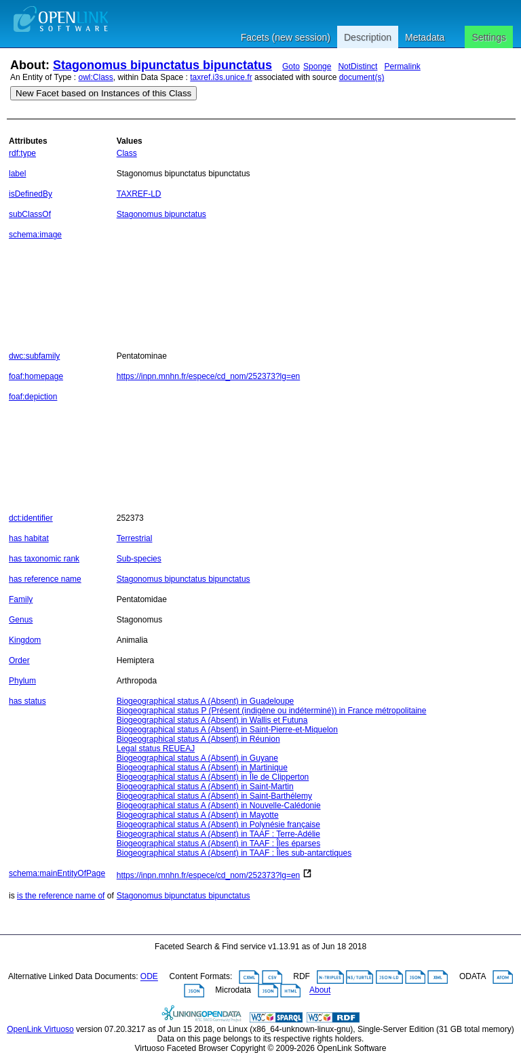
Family (21, 599)
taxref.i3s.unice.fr (221, 77)
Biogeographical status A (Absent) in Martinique (202, 767)
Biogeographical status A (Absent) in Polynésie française (218, 824)
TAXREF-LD (139, 194)
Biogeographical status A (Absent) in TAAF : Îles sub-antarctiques (234, 853)
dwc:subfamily (34, 356)
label (17, 173)
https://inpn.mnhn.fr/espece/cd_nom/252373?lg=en (209, 376)
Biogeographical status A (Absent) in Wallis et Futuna (212, 720)
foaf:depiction (33, 396)
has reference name (45, 579)
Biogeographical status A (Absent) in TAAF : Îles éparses (218, 843)
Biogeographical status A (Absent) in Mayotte (198, 815)
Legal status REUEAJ (156, 748)
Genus (21, 619)
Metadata (424, 37)
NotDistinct (357, 66)
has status (27, 701)
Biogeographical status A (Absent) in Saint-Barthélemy (214, 796)
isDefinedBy (30, 194)
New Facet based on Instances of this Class (103, 93)
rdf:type (22, 153)
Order (19, 660)
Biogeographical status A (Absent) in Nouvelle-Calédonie (219, 805)
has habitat (29, 538)
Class (127, 153)
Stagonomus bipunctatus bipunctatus (162, 65)
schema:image (35, 234)
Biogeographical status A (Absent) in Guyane (197, 758)
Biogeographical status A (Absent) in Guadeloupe (205, 701)
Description (367, 37)
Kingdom (25, 640)
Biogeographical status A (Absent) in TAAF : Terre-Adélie (218, 834)
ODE (149, 977)
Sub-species (139, 558)
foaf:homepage (36, 376)
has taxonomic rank (44, 558)
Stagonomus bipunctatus (161, 214)
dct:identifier (31, 518)
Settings (488, 37)
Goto (291, 66)
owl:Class (96, 77)
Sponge (317, 66)
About (319, 990)
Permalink (402, 66)
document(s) (362, 77)
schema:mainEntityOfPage (57, 873)
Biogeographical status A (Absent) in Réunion (198, 739)
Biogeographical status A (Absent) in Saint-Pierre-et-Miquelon (227, 729)
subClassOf (30, 214)
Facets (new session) (285, 37)
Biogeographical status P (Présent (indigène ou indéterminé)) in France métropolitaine (272, 710)
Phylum (22, 681)
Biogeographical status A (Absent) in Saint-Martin (205, 786)
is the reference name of (60, 895)
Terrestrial (135, 538)
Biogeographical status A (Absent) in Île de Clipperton (213, 777)
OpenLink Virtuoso (40, 1029)
